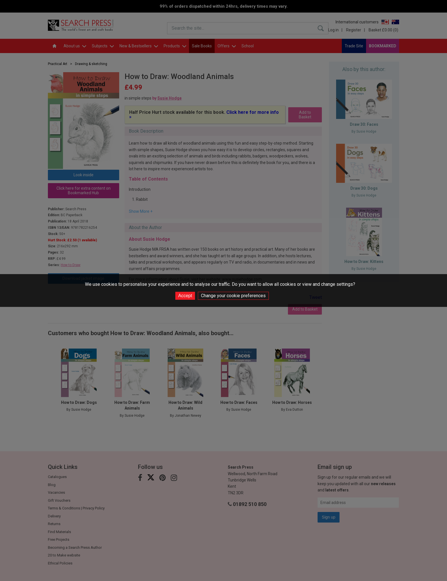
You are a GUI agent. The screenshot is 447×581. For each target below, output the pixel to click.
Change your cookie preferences (233, 295)
